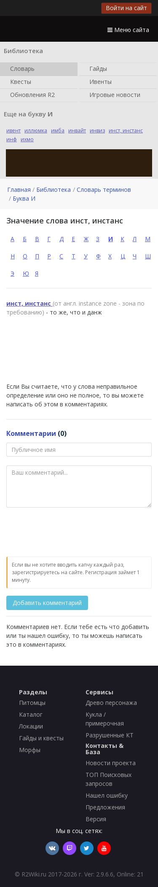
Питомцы (32, 703)
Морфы (29, 750)
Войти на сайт (126, 8)
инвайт (77, 130)
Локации (31, 726)
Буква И (24, 198)
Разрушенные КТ (110, 735)
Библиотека (53, 189)
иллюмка (35, 130)
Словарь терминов (104, 189)
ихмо (27, 139)
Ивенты (99, 82)
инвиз (97, 130)
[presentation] (70, 532)
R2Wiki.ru (33, 874)
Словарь (21, 69)
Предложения (105, 807)
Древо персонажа (111, 703)
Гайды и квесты (41, 738)
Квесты (19, 82)
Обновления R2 (31, 95)
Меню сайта (128, 30)
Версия (96, 819)
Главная (19, 189)
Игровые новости (113, 95)
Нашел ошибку (107, 795)
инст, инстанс (126, 130)
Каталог (31, 714)
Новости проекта (111, 763)
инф (11, 139)
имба (57, 130)
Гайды (96, 69)
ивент (13, 130)
